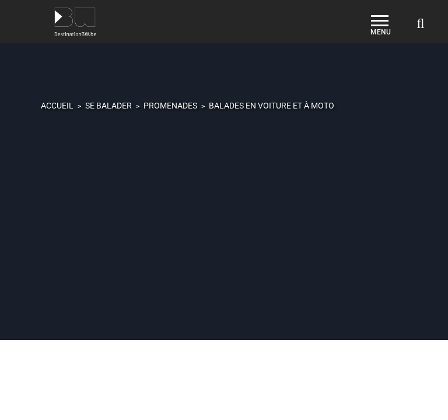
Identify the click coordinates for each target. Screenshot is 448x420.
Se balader (108, 105)
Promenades (170, 105)
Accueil (57, 105)
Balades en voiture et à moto (271, 105)
